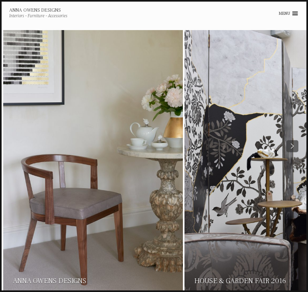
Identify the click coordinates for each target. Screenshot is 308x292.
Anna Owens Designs (35, 10)
